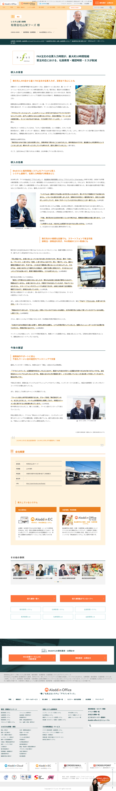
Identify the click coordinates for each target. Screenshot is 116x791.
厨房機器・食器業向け (7, 751)
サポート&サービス (32, 699)
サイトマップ (99, 699)
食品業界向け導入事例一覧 (79, 41)
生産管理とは (90, 617)
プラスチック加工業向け (26, 749)
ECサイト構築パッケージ (74, 715)
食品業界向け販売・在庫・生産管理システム (58, 41)
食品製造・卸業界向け (25, 715)
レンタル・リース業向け (7, 737)
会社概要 (86, 3)
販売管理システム (26, 609)
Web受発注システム (48, 715)
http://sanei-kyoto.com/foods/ (35, 483)
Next (102, 569)
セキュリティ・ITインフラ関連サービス (53, 732)
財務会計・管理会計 (48, 735)
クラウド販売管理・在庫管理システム (52, 730)
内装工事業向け (24, 751)
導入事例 (41, 7)
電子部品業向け (5, 749)
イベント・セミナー (66, 3)
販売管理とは (25, 617)
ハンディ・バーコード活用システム (52, 712)
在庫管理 (42, 675)
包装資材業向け (24, 735)
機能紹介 (18, 699)
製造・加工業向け (5, 732)
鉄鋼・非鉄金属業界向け (26, 720)
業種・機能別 (21, 7)
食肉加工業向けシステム (49, 739)
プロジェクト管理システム (8, 722)
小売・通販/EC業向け (6, 735)
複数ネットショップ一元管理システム (52, 717)
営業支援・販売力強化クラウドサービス (53, 737)
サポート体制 (61, 7)
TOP (4, 7)
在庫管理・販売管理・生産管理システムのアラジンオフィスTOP (27, 41)
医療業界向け (23, 717)
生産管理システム (90, 609)
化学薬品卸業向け (24, 742)
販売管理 (35, 675)
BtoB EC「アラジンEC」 (33, 179)
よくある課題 (51, 7)
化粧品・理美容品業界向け (8, 742)
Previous (13, 569)
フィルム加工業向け (25, 737)
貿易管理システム (5, 720)
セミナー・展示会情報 (74, 699)
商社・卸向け (4, 730)
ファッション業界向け (25, 712)
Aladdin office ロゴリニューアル (99, 720)
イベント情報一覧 (94, 712)
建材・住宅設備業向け (7, 739)
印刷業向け (22, 739)
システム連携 (31, 7)
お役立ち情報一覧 (57, 699)
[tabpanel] (23, 571)
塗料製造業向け (24, 744)
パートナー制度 (78, 3)
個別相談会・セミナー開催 (96, 709)
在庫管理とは (58, 617)
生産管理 (49, 675)
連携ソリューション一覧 (74, 717)
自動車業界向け (5, 753)
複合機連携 (22, 756)
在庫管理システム (58, 609)
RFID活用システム (73, 712)
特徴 (11, 7)
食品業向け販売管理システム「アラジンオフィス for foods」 (64, 179)
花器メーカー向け (24, 732)
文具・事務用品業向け (25, 730)
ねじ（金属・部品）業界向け (27, 722)
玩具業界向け (23, 753)
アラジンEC (90, 301)
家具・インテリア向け (7, 744)
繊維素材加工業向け (6, 756)
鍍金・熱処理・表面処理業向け (28, 746)
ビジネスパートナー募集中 (96, 717)
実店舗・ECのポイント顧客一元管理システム (54, 720)
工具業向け (4, 746)
